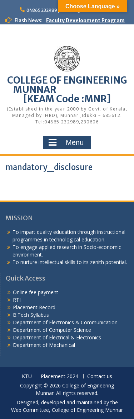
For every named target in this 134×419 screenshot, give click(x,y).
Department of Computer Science (52, 329)
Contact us (99, 376)
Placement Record (34, 307)
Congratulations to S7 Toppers (45, 35)
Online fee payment (35, 292)
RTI (17, 299)
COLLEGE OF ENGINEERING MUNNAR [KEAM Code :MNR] (67, 89)
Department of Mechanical (44, 345)
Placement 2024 (59, 376)
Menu (66, 142)
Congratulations (26, 43)
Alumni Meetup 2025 (31, 50)
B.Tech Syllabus (31, 314)
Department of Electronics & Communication (66, 322)
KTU (27, 376)
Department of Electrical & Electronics (57, 337)
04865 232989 (41, 10)
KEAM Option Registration (39, 73)
